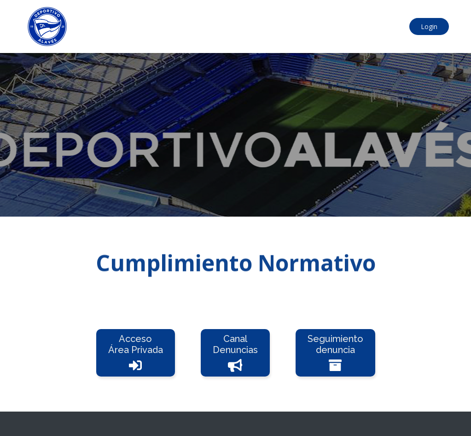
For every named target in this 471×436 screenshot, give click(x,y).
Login (429, 26)
